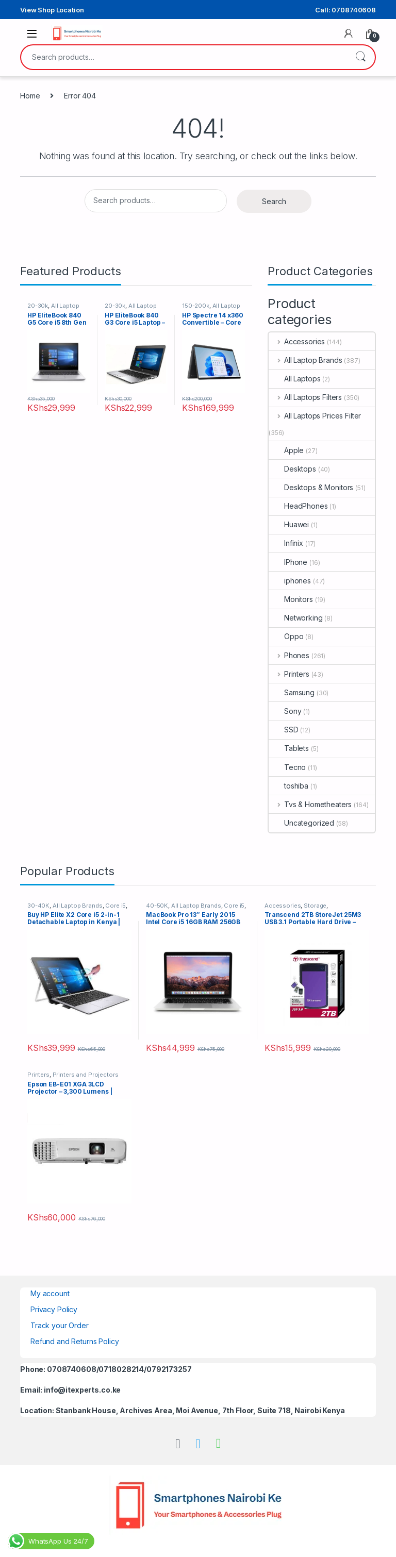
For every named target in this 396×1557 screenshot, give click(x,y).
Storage (315, 905)
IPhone (288, 562)
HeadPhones (298, 505)
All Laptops (294, 378)
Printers (289, 673)
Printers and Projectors (86, 1074)
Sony (285, 711)
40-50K (157, 905)
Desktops (292, 468)
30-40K (38, 905)
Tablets (289, 748)
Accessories (297, 341)
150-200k (195, 305)
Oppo (286, 636)
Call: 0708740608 (345, 10)
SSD (284, 729)
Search (360, 57)
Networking (296, 617)
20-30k (37, 305)
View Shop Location (52, 10)
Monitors (291, 599)
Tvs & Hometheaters (310, 804)
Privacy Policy (53, 1309)
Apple (286, 450)
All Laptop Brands (305, 360)
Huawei (289, 524)
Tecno (287, 767)
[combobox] (183, 57)
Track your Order (59, 1325)
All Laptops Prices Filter (315, 415)
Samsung (292, 692)
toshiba (288, 785)
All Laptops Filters (305, 397)
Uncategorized (301, 822)
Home (30, 95)
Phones (289, 655)
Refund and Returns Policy (74, 1341)
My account (50, 1293)
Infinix (286, 543)
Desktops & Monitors (311, 487)
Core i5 (115, 905)
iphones (290, 580)
